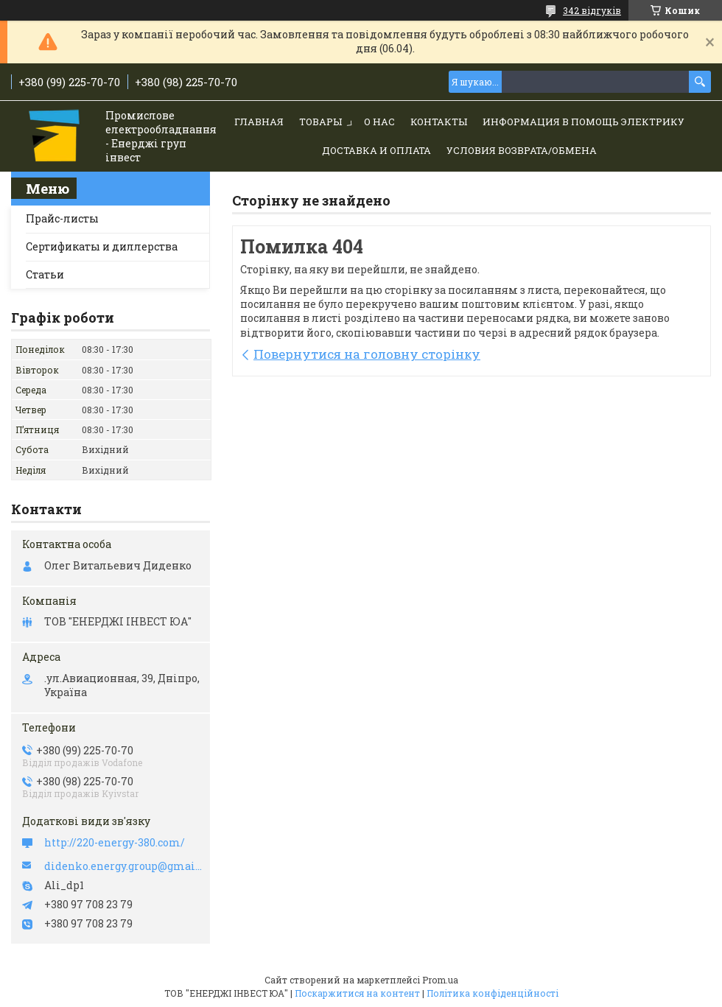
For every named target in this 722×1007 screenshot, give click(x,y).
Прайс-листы (62, 218)
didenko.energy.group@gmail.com (123, 866)
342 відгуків (592, 10)
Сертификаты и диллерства (102, 246)
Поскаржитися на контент (357, 993)
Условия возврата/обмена (521, 150)
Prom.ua (440, 980)
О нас (379, 121)
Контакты (438, 121)
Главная (259, 121)
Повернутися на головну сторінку (366, 353)
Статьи (45, 274)
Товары (320, 121)
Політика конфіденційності (492, 993)
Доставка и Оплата (376, 150)
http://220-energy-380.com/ (114, 842)
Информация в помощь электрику (583, 121)
